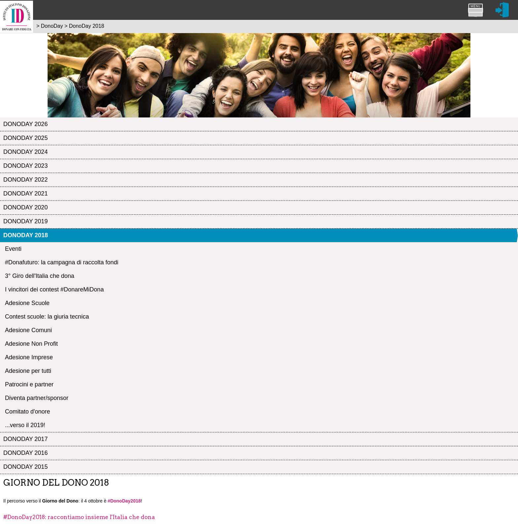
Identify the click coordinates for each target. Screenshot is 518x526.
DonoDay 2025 (25, 138)
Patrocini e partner (29, 384)
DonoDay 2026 (25, 124)
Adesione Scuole (27, 303)
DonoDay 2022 (25, 179)
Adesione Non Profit (31, 343)
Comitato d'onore (27, 411)
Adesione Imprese (29, 357)
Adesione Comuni (28, 330)
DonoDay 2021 (25, 193)
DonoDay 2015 (25, 466)
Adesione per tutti (28, 371)
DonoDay (52, 26)
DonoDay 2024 (25, 152)
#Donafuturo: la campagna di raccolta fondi (61, 262)
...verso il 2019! (25, 425)
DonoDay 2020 (25, 207)
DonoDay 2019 (25, 221)
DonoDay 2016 (25, 453)
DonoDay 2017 (25, 439)
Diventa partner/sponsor (36, 398)
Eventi (13, 248)
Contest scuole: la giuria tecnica (47, 316)
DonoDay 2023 (25, 165)
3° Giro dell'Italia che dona (39, 276)
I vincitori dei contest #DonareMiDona (54, 289)
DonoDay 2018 (25, 235)
